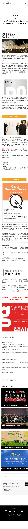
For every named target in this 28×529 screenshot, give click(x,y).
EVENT (15, 15)
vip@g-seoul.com (15, 163)
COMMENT (5, 476)
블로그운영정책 (18, 514)
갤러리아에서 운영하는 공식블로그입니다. (11, 486)
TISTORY (14, 508)
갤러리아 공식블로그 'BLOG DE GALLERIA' (10, 484)
